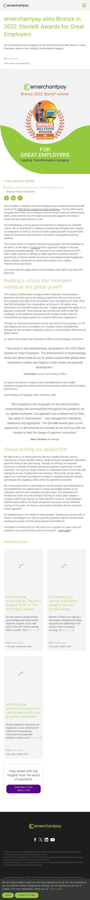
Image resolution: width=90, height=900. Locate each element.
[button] (84, 5)
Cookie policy (56, 889)
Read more (32, 630)
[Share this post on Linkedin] (13, 198)
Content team (13, 58)
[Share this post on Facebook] (6, 198)
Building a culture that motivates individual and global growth (34, 187)
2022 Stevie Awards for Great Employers (39, 209)
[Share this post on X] (20, 198)
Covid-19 (35, 247)
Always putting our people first (20, 191)
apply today (64, 530)
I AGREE (7, 895)
